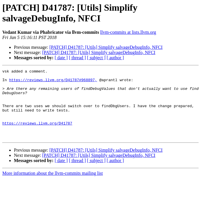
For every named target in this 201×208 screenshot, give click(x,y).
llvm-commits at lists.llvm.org (128, 32)
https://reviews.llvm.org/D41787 (37, 134)
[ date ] (61, 57)
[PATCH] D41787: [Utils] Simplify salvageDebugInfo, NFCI (106, 47)
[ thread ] (77, 57)
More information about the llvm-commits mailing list (52, 187)
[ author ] (115, 57)
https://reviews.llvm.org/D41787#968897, (53, 82)
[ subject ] (96, 57)
